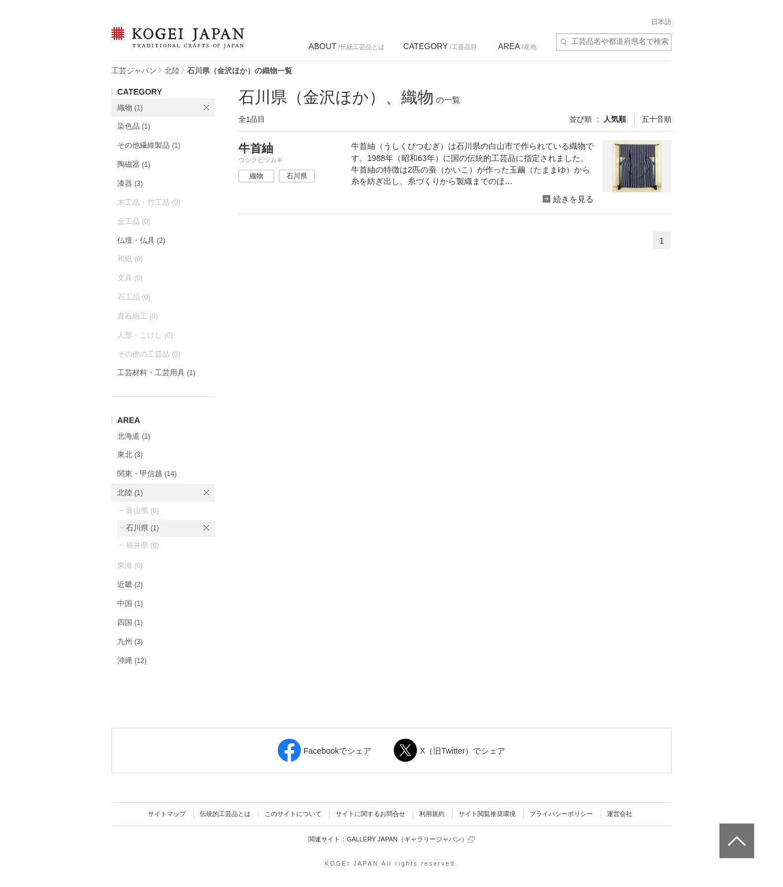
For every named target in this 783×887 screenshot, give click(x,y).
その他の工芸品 (148, 354)
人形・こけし (145, 335)
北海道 (133, 436)
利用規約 (432, 813)
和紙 (130, 259)
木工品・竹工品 (148, 202)
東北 (130, 454)
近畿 (130, 584)
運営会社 (619, 813)
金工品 (133, 221)
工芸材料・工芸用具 (156, 372)
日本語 (661, 22)
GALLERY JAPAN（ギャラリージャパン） (410, 839)
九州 (130, 641)
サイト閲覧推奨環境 (487, 813)
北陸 (172, 70)
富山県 (142, 510)
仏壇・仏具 (141, 240)
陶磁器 (133, 164)
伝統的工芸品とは (225, 813)
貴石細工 (137, 316)
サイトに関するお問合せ (370, 813)
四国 (130, 622)
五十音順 (657, 119)
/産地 (517, 46)
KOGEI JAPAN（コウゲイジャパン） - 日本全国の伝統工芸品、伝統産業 (175, 44)
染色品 (133, 126)
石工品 (133, 297)
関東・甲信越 (147, 473)
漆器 (130, 183)
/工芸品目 (439, 46)
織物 (130, 107)
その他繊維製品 (148, 145)
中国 (130, 603)
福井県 (142, 545)
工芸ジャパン (133, 70)
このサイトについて (293, 813)
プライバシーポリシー (561, 813)
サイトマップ (167, 813)
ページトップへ (735, 832)
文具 (130, 278)
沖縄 (132, 660)
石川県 (142, 527)
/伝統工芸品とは (346, 46)
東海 (130, 565)
